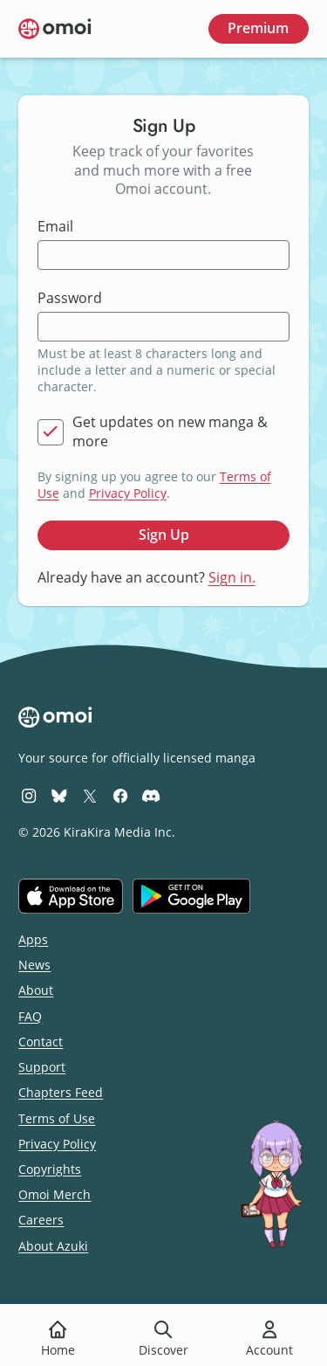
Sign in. (231, 577)
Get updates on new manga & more (170, 431)
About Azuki (53, 1246)
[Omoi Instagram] (28, 795)
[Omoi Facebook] (120, 795)
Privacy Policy (128, 493)
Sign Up (164, 534)
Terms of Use (56, 1118)
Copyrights (49, 1169)
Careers (41, 1219)
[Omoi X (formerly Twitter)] (89, 795)
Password (69, 298)
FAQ (30, 1016)
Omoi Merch (54, 1194)
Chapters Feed (60, 1092)
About (35, 990)
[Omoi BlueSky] (59, 795)
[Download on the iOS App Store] (70, 896)
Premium (258, 28)
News (34, 964)
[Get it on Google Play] (191, 896)
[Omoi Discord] (150, 795)
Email (55, 226)
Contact (40, 1041)
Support (41, 1067)
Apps (33, 939)
